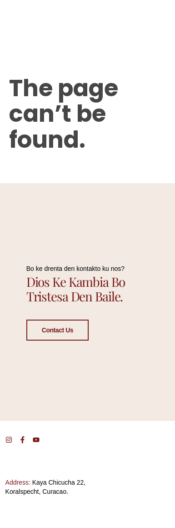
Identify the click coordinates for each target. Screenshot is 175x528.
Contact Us (57, 329)
